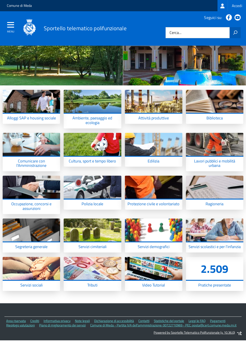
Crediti (34, 338)
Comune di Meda (19, 5)
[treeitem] (231, 5)
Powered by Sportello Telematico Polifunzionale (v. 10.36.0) (194, 349)
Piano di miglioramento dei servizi (62, 342)
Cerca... (175, 32)
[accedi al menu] (10, 26)
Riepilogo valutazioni (20, 342)
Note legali (82, 338)
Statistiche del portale (169, 338)
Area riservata (16, 338)
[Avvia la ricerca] (235, 32)
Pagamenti (217, 338)
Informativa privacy (57, 338)
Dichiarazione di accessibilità (114, 338)
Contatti (143, 338)
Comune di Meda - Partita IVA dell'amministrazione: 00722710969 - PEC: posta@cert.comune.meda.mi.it (163, 342)
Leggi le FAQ (197, 338)
